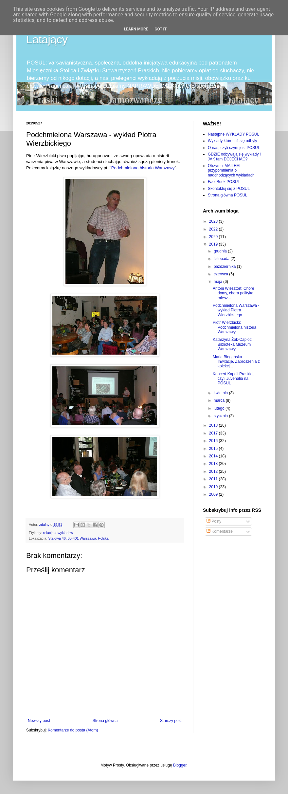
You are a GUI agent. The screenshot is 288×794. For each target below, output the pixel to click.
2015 (214, 448)
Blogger (180, 765)
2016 (214, 440)
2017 (214, 433)
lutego (219, 408)
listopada (222, 258)
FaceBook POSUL (224, 181)
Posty (214, 521)
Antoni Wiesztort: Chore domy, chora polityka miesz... (233, 293)
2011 (214, 479)
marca (220, 400)
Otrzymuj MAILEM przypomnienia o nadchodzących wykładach (231, 170)
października (225, 266)
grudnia (221, 251)
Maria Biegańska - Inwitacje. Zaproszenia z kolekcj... (236, 362)
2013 (214, 463)
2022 (214, 229)
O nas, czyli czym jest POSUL (234, 147)
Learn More (136, 29)
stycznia (221, 416)
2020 (214, 236)
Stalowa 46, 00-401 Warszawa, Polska (78, 538)
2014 (214, 456)
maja (218, 281)
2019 (214, 244)
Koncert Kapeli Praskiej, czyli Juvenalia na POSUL (233, 379)
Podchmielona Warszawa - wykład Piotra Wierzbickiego (236, 310)
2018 (214, 425)
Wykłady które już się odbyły (232, 140)
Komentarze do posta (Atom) (73, 730)
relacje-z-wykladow (58, 533)
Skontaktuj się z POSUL (229, 188)
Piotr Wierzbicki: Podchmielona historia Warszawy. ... (234, 327)
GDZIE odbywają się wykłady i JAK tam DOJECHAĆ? (234, 156)
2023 (214, 221)
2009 (214, 494)
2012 (214, 471)
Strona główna (105, 720)
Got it (160, 29)
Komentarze (220, 531)
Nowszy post (39, 720)
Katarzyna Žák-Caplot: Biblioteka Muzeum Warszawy (232, 344)
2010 (214, 487)
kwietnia (221, 393)
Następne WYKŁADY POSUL (233, 134)
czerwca (221, 274)
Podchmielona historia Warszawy (143, 167)
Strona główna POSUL (227, 195)
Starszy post (171, 720)
